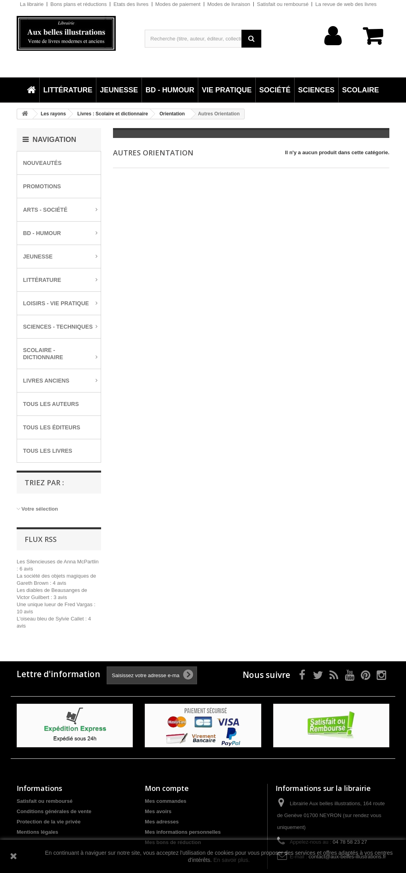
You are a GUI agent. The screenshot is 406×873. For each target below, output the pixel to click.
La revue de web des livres (346, 4)
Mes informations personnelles (182, 832)
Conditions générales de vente (54, 811)
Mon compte (167, 788)
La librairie (32, 4)
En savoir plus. (231, 860)
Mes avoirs (158, 811)
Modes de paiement (178, 4)
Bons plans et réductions (78, 4)
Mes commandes (165, 801)
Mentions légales (37, 832)
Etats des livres (130, 4)
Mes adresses (161, 822)
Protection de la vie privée (48, 822)
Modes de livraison (228, 4)
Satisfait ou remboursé (282, 4)
